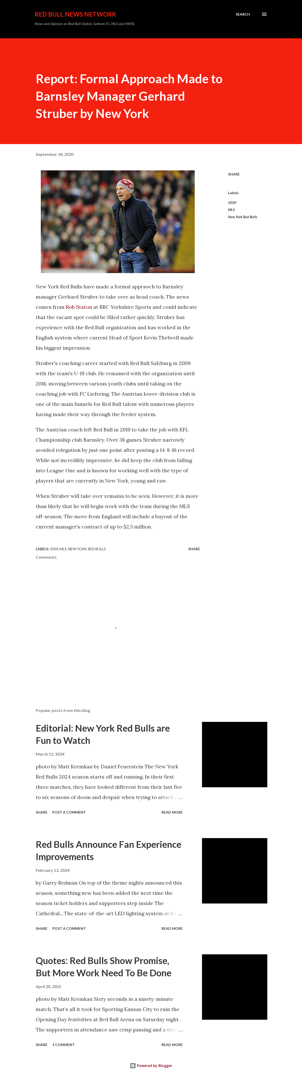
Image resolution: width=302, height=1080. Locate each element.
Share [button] (234, 174)
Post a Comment (69, 812)
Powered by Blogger (151, 1065)
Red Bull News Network (75, 14)
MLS (231, 209)
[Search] (243, 14)
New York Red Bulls (242, 217)
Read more (172, 812)
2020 (232, 202)
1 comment (63, 1044)
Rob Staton (79, 307)
